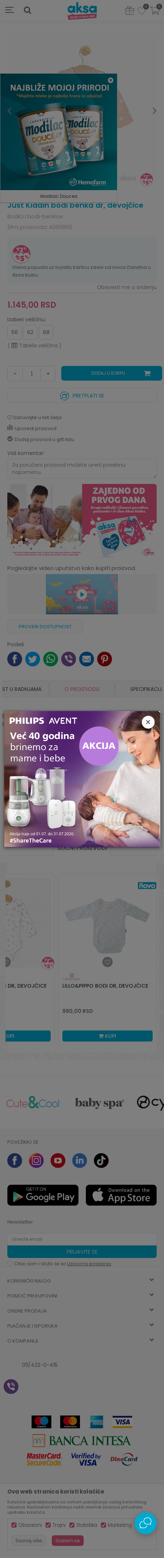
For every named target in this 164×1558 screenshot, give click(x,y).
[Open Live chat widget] (146, 1523)
